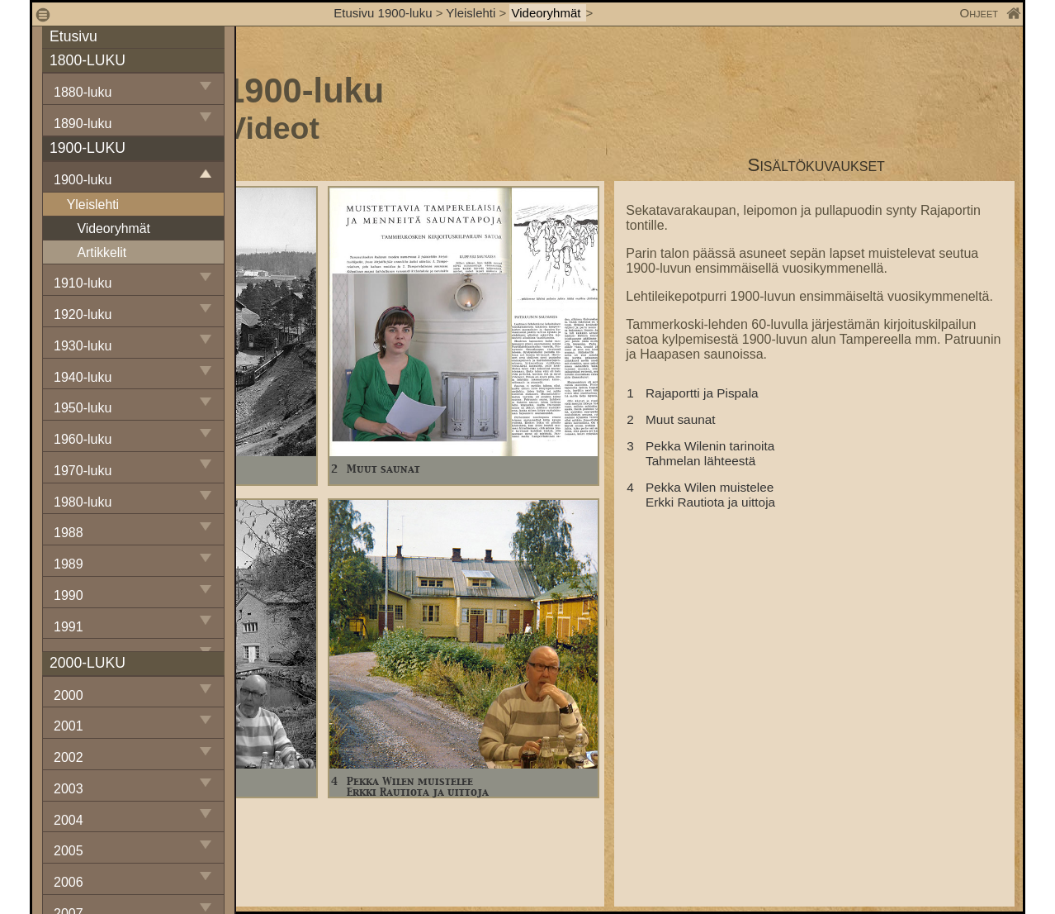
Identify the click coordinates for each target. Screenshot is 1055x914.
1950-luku (82, 408)
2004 (68, 820)
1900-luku (82, 180)
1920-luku (82, 314)
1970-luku (82, 471)
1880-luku (82, 92)
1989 (68, 564)
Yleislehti (470, 13)
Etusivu (73, 36)
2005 (68, 851)
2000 (68, 695)
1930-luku (82, 346)
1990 (68, 595)
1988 (68, 533)
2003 (68, 789)
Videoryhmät (547, 13)
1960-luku (82, 439)
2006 (68, 882)
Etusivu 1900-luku (383, 13)
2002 (68, 757)
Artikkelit (101, 252)
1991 (68, 627)
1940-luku (82, 377)
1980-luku (82, 502)
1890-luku (82, 124)
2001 (68, 726)
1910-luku (82, 283)
